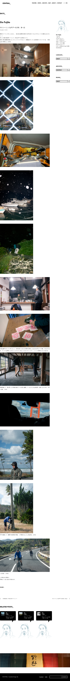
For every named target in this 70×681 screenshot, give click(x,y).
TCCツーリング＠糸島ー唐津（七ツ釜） (46, 618)
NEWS (39, 3)
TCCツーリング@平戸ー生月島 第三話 (28, 618)
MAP (49, 3)
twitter (46, 677)
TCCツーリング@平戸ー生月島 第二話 (59, 598)
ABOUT (54, 3)
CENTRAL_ (7, 3)
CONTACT (59, 3)
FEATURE (34, 3)
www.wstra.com (58, 47)
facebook (41, 677)
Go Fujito (5, 22)
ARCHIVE (44, 3)
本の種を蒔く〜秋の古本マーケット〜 (10, 598)
